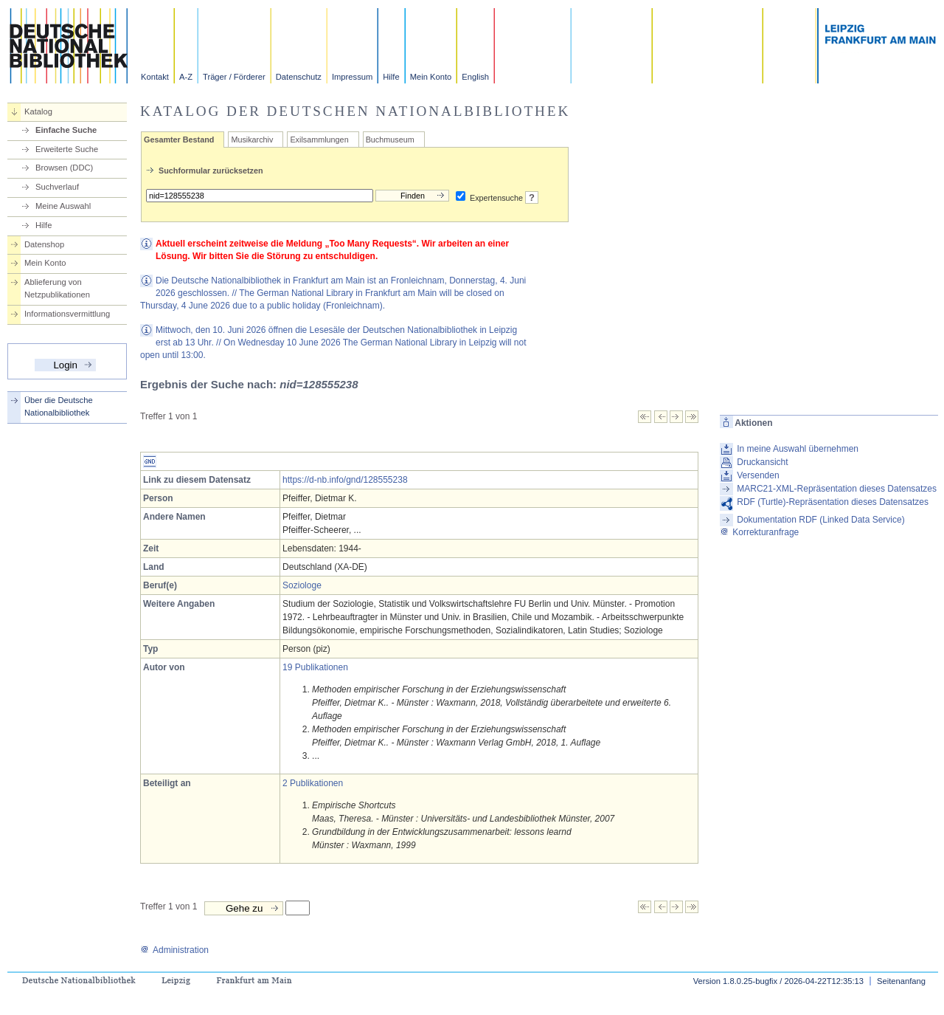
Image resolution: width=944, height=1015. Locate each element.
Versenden (758, 475)
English (475, 76)
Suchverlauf (57, 186)
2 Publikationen (312, 783)
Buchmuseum (390, 139)
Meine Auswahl (63, 206)
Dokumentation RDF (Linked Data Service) (820, 520)
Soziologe (302, 585)
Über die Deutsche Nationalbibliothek (58, 406)
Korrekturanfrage (759, 532)
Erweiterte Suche (66, 149)
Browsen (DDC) (64, 167)
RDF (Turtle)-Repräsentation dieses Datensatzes (833, 502)
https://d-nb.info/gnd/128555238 (344, 480)
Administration (174, 950)
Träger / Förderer (234, 76)
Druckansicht (762, 462)
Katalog (38, 111)
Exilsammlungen (319, 139)
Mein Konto (431, 76)
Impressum (352, 76)
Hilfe (391, 76)
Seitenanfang (901, 981)
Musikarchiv (252, 139)
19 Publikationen (315, 667)
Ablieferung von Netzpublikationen (57, 288)
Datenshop (44, 244)
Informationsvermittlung (67, 313)
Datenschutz (299, 76)
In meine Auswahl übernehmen (797, 449)
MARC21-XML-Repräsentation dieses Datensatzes (837, 489)
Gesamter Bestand (179, 139)
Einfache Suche (66, 129)
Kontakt (155, 76)
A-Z (185, 76)
